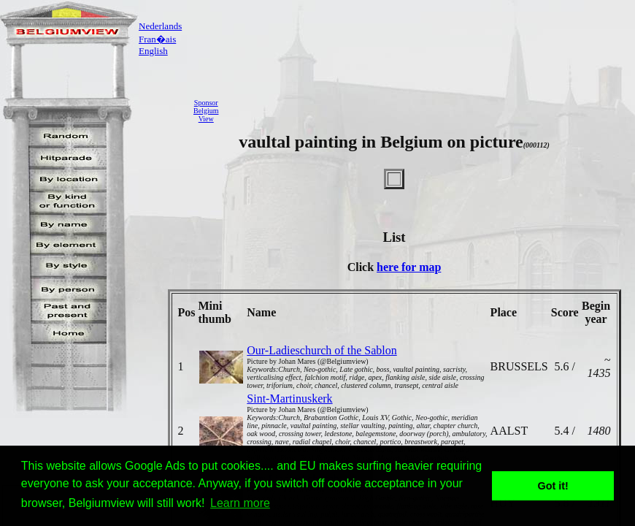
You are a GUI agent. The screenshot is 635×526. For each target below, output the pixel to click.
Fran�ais (157, 39)
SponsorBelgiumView (205, 111)
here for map (409, 267)
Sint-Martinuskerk (289, 398)
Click (362, 267)
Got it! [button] (553, 486)
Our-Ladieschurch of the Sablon (321, 350)
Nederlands (160, 25)
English (153, 50)
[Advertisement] (430, 110)
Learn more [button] (240, 503)
